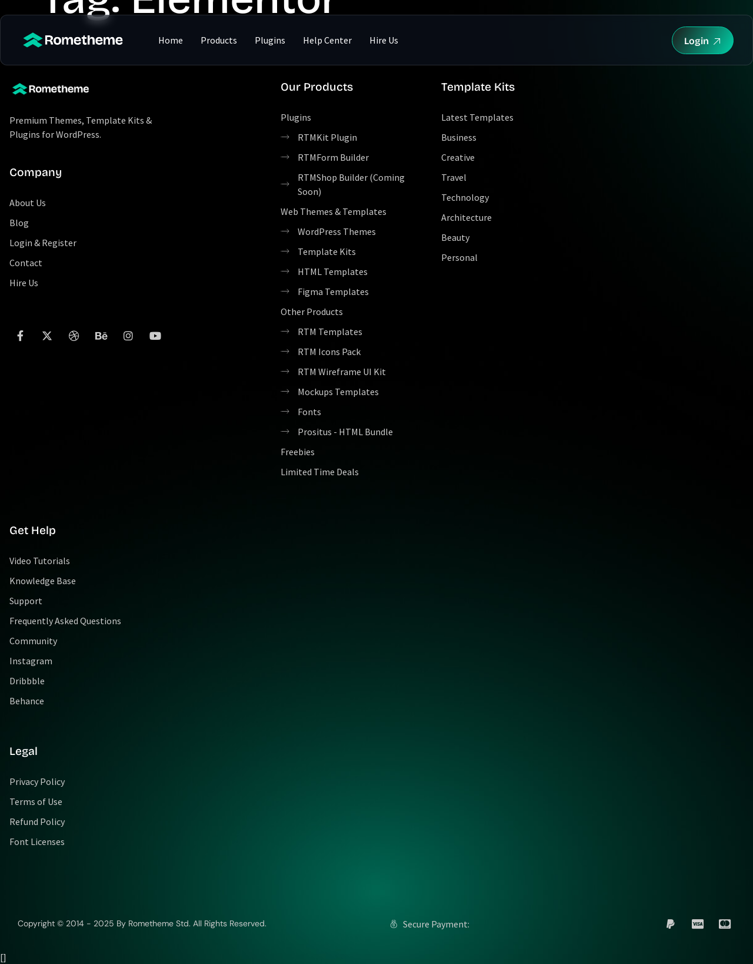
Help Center (327, 40)
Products (219, 40)
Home (170, 40)
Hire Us (383, 40)
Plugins (270, 40)
